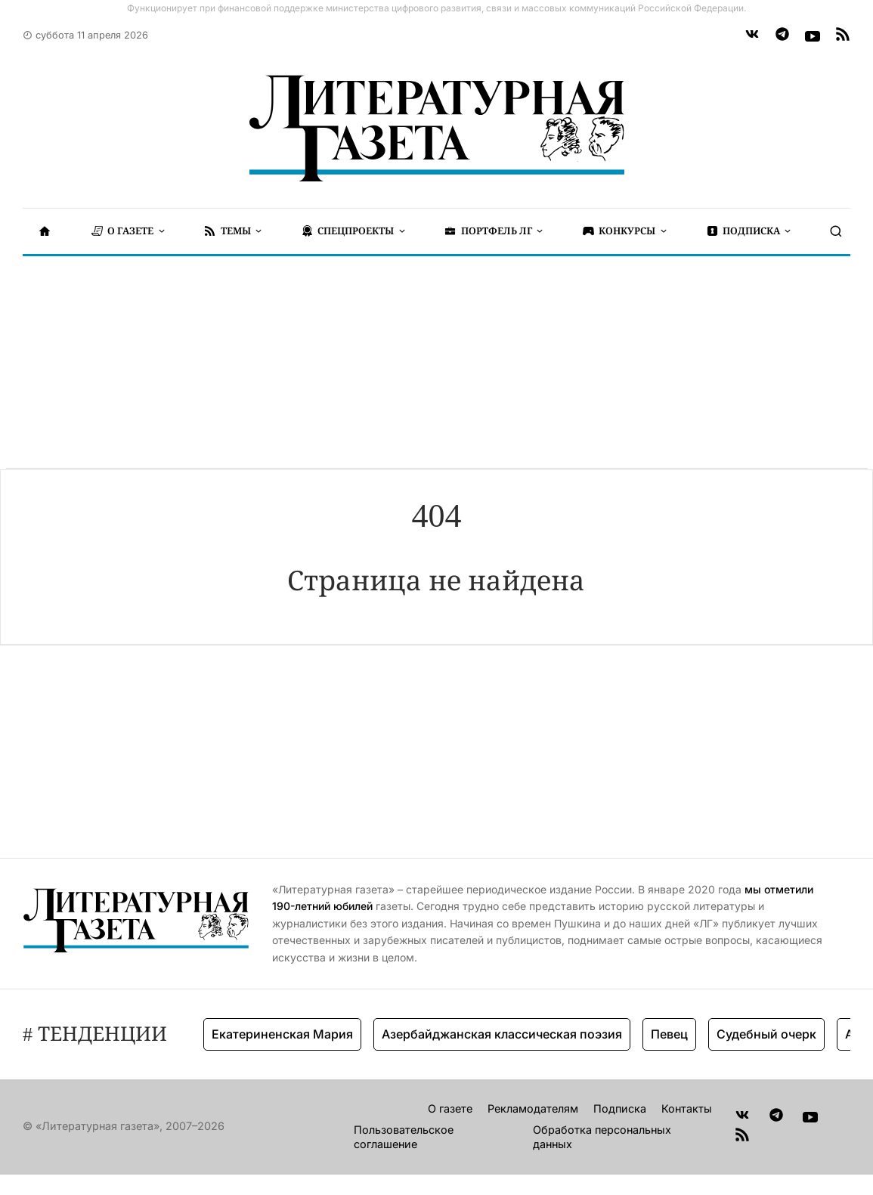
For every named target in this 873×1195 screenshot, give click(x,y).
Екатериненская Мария (282, 1034)
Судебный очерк (766, 1034)
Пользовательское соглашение (404, 1136)
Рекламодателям (533, 1108)
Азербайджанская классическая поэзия (502, 1034)
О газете (450, 1108)
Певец (669, 1034)
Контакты (686, 1108)
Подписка (619, 1108)
